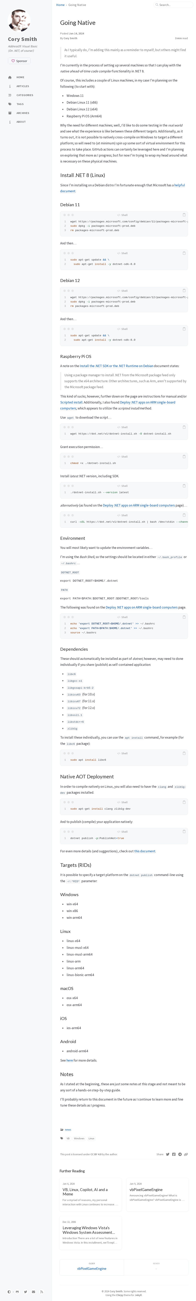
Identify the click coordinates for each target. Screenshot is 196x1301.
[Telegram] (180, 1154)
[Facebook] (174, 1154)
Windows (79, 1138)
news (68, 1129)
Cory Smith (22, 39)
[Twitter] (167, 1154)
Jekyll (138, 1295)
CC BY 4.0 (96, 1154)
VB (68, 1138)
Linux (91, 1138)
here (69, 1060)
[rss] (41, 1292)
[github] (17, 1292)
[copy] (184, 215)
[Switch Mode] (9, 1292)
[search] (175, 5)
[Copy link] (186, 1154)
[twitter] (25, 1292)
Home (60, 5)
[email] (33, 1292)
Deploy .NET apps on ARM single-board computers (139, 505)
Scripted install (71, 402)
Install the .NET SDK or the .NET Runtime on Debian (116, 366)
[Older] (91, 1267)
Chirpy (119, 1295)
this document (144, 851)
